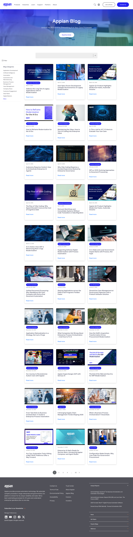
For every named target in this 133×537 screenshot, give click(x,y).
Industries (25, 5)
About (55, 5)
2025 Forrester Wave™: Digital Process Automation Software (107, 502)
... (71, 472)
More (4, 99)
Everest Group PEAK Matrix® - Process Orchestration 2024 (106, 506)
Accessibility (54, 497)
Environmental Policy (57, 493)
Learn (33, 5)
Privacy (52, 501)
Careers (68, 497)
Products (17, 5)
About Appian (70, 489)
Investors (69, 501)
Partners (48, 5)
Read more (29, 97)
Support (40, 5)
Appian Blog (70, 493)
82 (76, 472)
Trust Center (70, 486)
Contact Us (53, 486)
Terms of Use (54, 489)
